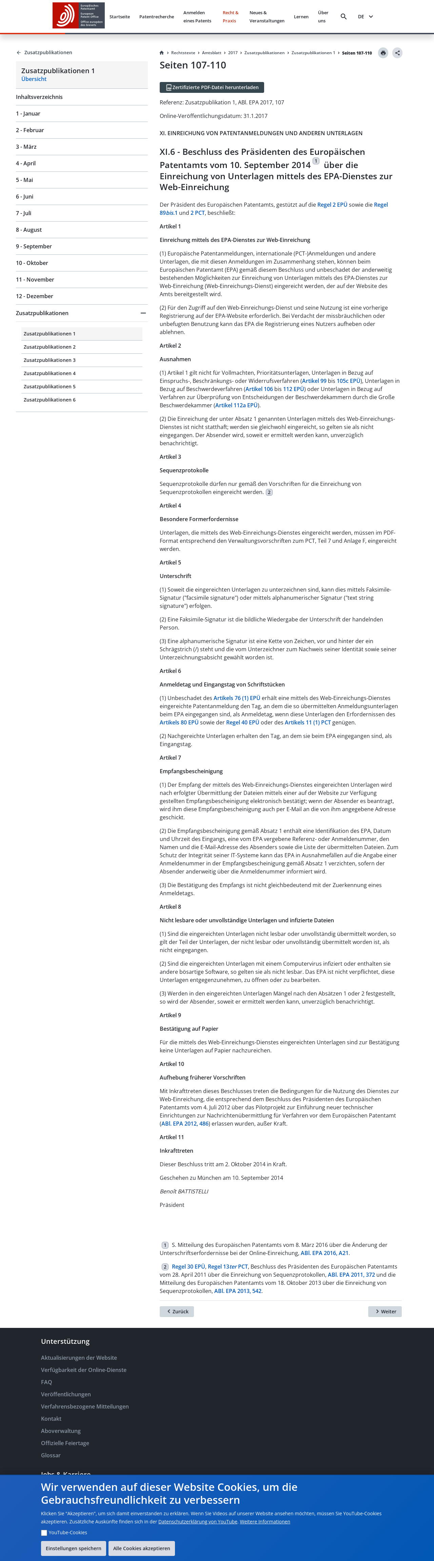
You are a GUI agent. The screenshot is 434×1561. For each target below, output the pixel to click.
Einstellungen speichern (73, 1548)
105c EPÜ (348, 381)
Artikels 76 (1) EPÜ (237, 698)
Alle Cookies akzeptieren (141, 1548)
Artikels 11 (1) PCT (308, 722)
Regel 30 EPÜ (188, 1266)
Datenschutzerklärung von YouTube (197, 1521)
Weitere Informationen (265, 1521)
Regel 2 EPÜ (332, 204)
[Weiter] (385, 1311)
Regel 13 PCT (228, 1266)
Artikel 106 (259, 389)
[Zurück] (177, 1311)
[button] (82, 313)
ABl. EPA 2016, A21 (325, 1253)
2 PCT (198, 213)
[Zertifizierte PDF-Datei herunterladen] (212, 87)
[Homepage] (161, 53)
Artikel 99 (314, 381)
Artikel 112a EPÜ (236, 405)
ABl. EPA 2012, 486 (185, 1123)
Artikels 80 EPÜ (179, 722)
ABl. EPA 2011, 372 (351, 1274)
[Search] (343, 16)
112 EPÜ (293, 389)
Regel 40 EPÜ (242, 722)
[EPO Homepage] (79, 16)
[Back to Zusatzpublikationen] (82, 52)
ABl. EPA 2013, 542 (237, 1291)
